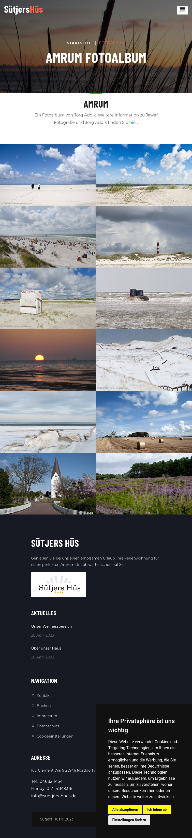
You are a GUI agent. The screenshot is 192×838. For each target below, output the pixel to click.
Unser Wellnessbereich (51, 626)
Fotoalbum (112, 43)
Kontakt (41, 695)
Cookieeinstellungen (52, 736)
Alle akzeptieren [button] (125, 809)
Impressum (44, 716)
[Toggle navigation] (182, 10)
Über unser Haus (46, 648)
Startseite (79, 43)
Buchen (41, 705)
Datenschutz (45, 726)
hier (133, 122)
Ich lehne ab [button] (157, 809)
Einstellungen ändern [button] (129, 820)
